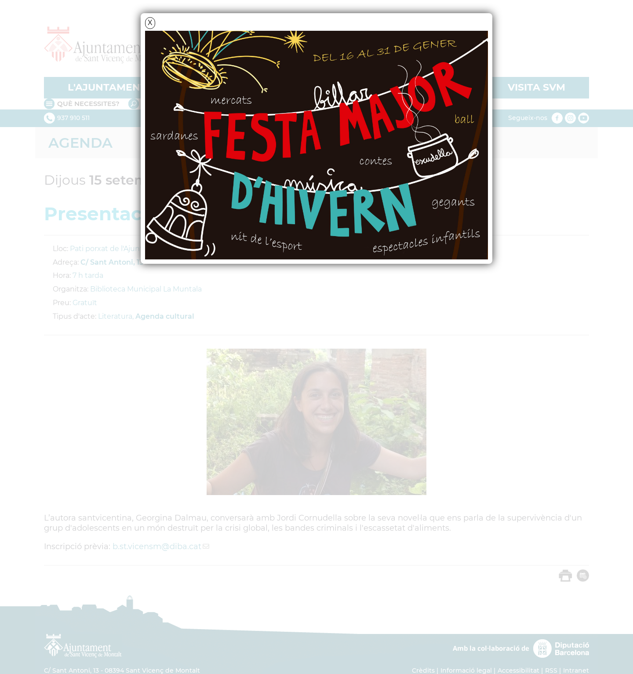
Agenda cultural (164, 316)
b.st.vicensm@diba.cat (157, 546)
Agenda (80, 142)
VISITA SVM (536, 87)
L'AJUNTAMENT (107, 87)
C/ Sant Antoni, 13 (111, 262)
